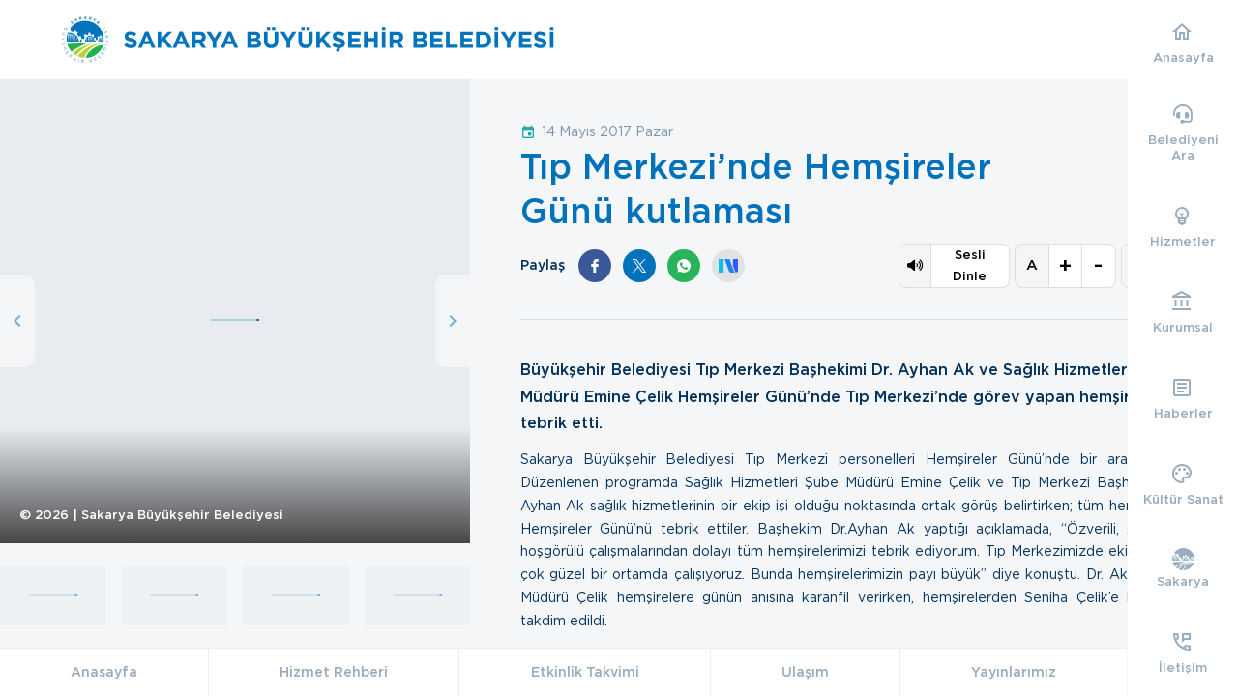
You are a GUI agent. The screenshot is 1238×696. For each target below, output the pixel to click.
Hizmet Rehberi (334, 672)
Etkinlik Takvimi (585, 672)
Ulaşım (805, 672)
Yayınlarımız (1013, 672)
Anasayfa (104, 672)
